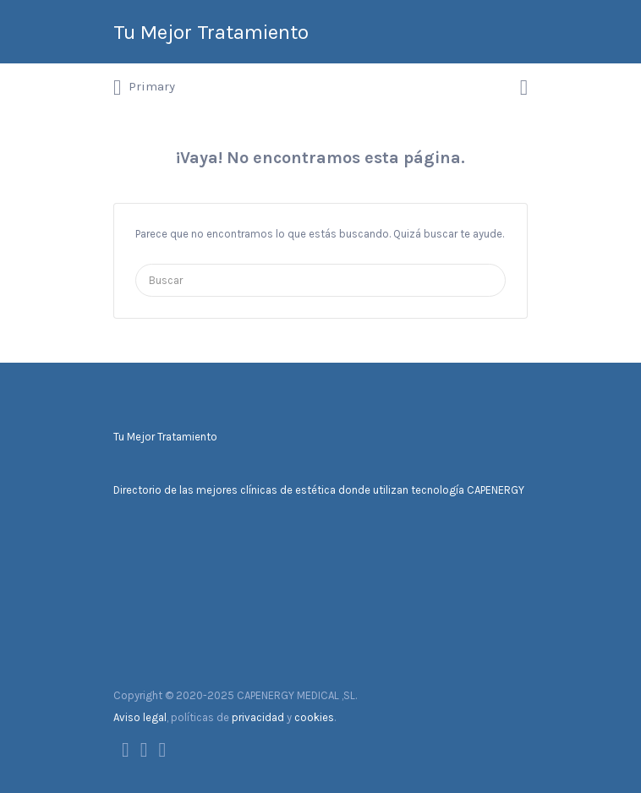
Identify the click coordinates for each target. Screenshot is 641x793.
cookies (314, 717)
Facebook (125, 750)
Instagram (163, 750)
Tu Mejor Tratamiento (211, 32)
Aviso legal (140, 717)
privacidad (258, 717)
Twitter (144, 750)
